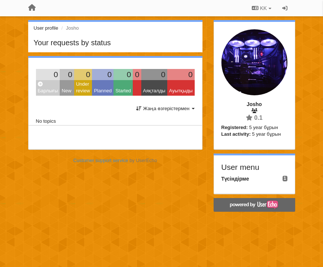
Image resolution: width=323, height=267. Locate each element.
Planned (103, 90)
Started (123, 90)
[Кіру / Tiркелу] (284, 8)
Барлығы (48, 88)
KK (261, 8)
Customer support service (100, 160)
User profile (46, 28)
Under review (83, 87)
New (66, 90)
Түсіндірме (235, 179)
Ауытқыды (181, 90)
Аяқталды (154, 90)
